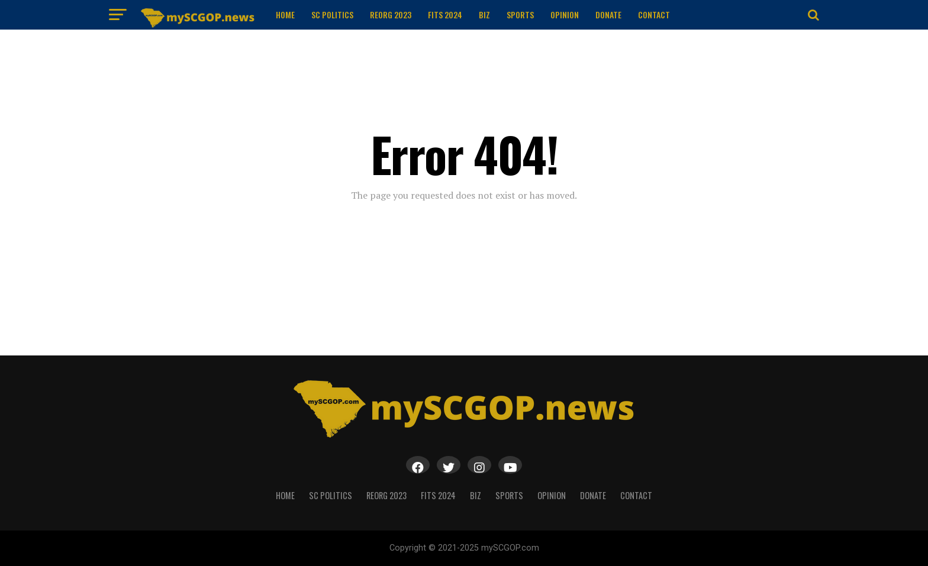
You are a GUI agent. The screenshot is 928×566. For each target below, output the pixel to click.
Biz (484, 14)
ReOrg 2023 (390, 14)
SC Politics (332, 14)
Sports (520, 14)
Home (285, 14)
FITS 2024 (445, 14)
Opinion (564, 14)
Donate (608, 14)
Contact (654, 14)
